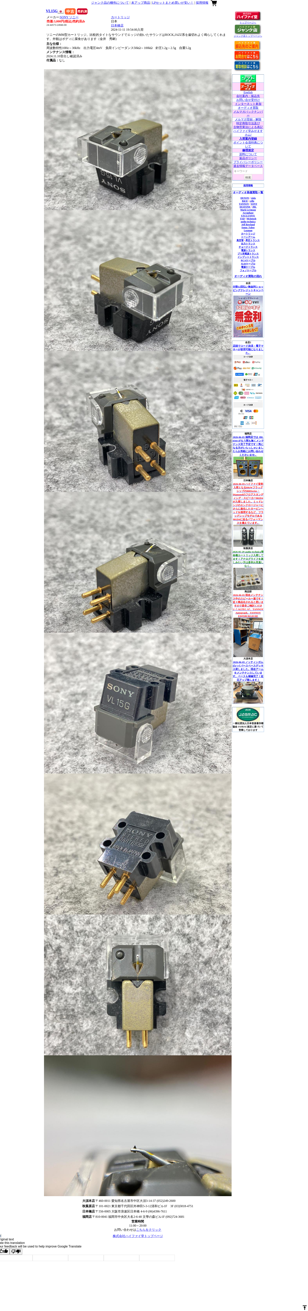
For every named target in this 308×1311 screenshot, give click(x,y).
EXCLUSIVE (248, 215)
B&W (245, 201)
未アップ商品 (140, 2)
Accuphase (248, 212)
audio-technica (248, 221)
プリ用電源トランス (248, 253)
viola (253, 198)
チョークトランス (248, 247)
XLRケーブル (248, 263)
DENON (244, 198)
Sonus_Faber (248, 227)
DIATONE (245, 207)
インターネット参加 (248, 103)
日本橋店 (117, 25)
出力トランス (248, 243)
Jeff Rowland (248, 224)
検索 (248, 177)
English (248, 92)
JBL (254, 207)
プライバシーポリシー (248, 162)
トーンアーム (248, 237)
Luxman (248, 230)
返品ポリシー (248, 158)
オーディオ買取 (248, 107)
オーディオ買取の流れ (248, 276)
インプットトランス (248, 257)
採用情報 (202, 2)
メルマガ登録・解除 (248, 119)
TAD (242, 218)
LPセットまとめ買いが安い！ (173, 2)
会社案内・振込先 (248, 96)
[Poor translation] (16, 1251)
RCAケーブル (248, 260)
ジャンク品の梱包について (110, 2)
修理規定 (248, 150)
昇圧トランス (253, 240)
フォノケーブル (248, 270)
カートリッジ (120, 17)
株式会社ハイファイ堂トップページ (138, 1236)
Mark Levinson (248, 209)
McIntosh (251, 218)
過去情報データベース (248, 166)
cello (252, 201)
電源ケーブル (248, 267)
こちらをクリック (148, 1229)
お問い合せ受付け (248, 99)
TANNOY (244, 204)
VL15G (52, 11)
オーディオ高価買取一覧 (248, 192)
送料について (248, 154)
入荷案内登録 (248, 138)
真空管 (240, 240)
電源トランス (248, 250)
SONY (69, 17)
